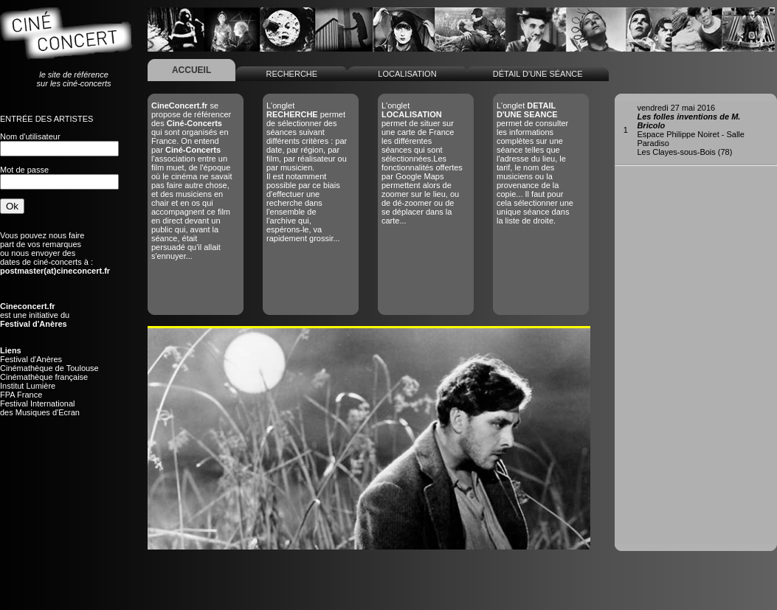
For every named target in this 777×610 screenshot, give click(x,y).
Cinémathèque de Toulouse (49, 368)
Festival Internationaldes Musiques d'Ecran (40, 408)
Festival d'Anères (31, 359)
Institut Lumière (27, 385)
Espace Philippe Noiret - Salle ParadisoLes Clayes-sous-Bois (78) (691, 129)
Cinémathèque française (44, 376)
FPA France (21, 394)
